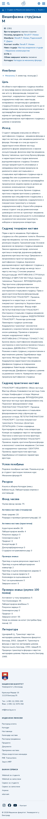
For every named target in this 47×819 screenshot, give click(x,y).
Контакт (23, 805)
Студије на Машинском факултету (21, 10)
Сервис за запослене (11, 786)
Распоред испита (9, 724)
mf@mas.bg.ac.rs (9, 710)
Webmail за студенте (11, 775)
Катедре (5, 727)
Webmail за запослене (11, 779)
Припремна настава (10, 750)
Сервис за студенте (10, 783)
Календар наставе (10, 735)
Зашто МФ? (7, 762)
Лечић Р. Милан (31, 34)
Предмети (6, 743)
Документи (6, 746)
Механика (10, 75)
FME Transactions (9, 758)
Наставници (7, 731)
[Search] (8, 3)
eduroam (5, 794)
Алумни (5, 790)
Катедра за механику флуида (28, 60)
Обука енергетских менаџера (14, 754)
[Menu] (3, 3)
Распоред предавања (11, 739)
